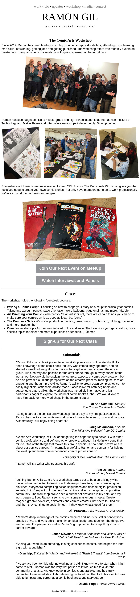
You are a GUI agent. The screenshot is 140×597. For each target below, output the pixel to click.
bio (46, 6)
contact (101, 6)
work (37, 6)
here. (104, 52)
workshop (73, 6)
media (88, 6)
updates (57, 6)
